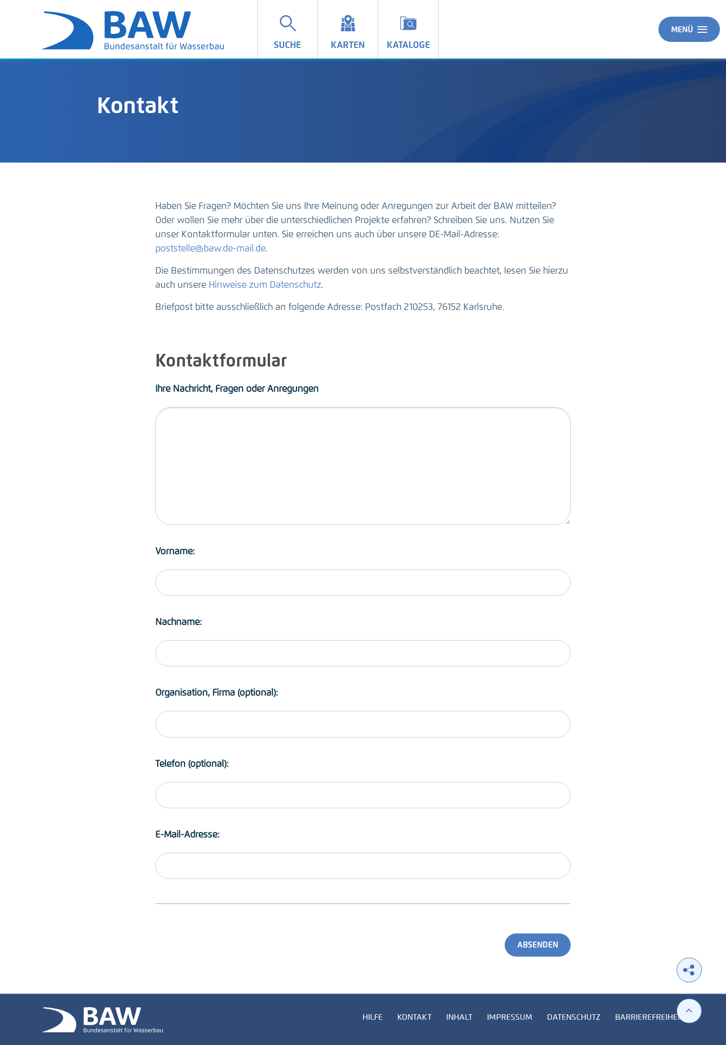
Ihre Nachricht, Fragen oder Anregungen (237, 388)
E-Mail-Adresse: (187, 834)
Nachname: (178, 622)
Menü (689, 29)
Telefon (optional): (191, 763)
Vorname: (175, 551)
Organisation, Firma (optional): (216, 692)
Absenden (537, 945)
